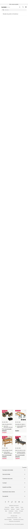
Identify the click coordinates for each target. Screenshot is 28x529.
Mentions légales (8, 519)
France (22, 509)
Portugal (21, 511)
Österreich (7, 507)
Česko (22, 507)
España (17, 509)
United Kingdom (17, 512)
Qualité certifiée (14, 487)
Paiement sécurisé (14, 478)
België (12, 507)
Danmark (13, 509)
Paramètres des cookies (18, 519)
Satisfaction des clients (14, 492)
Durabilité (14, 496)
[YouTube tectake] (19, 501)
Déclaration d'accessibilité (14, 521)
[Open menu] (26, 7)
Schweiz (17, 507)
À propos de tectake (14, 470)
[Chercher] (14, 10)
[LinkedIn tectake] (22, 501)
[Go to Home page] (5, 7)
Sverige (10, 512)
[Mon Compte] (19, 7)
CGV (20, 517)
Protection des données (12, 517)
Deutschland (6, 509)
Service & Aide (14, 474)
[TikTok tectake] (12, 502)
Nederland (11, 511)
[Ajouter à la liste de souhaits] (12, 410)
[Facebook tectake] (5, 502)
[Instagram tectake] (15, 502)
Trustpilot (24, 467)
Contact (14, 483)
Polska (16, 511)
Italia (6, 511)
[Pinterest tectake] (8, 502)
